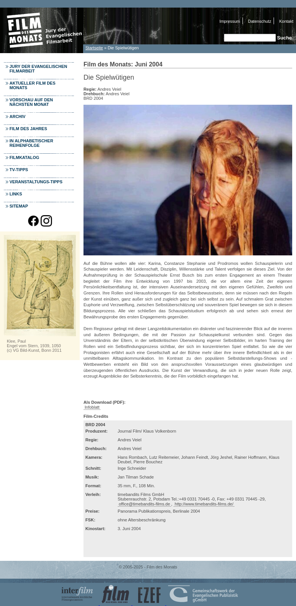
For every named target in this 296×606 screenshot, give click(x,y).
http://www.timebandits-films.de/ (204, 504)
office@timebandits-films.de (144, 504)
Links (15, 194)
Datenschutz (259, 21)
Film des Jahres (28, 128)
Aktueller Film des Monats (32, 85)
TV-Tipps (18, 169)
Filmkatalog (24, 157)
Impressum (229, 21)
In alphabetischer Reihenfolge (31, 143)
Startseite (94, 48)
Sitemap (18, 206)
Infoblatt (92, 407)
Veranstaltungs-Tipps (36, 181)
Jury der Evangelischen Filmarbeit (38, 68)
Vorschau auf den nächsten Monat (31, 102)
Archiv (17, 116)
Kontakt (286, 21)
